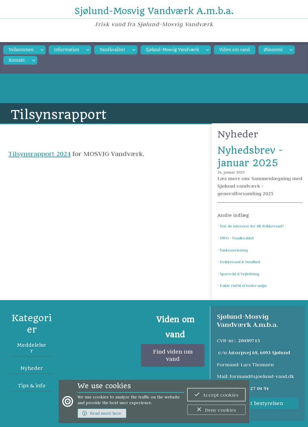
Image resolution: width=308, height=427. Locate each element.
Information (66, 50)
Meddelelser (31, 348)
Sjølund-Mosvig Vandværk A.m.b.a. (154, 11)
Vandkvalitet (112, 50)
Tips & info (31, 386)
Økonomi (273, 50)
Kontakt (17, 60)
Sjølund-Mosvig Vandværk (172, 50)
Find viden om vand (173, 355)
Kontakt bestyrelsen (257, 403)
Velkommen (21, 50)
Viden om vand (234, 50)
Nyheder (31, 368)
